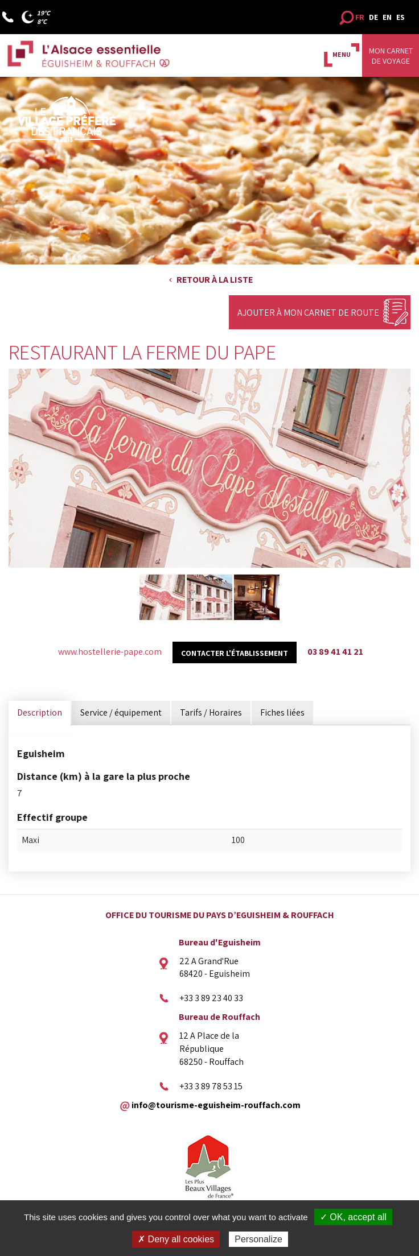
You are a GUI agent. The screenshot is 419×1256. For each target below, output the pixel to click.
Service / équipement (121, 712)
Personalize (258, 1239)
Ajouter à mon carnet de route (308, 313)
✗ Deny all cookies (176, 1239)
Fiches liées (282, 712)
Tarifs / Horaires (211, 712)
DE (373, 17)
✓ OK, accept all (353, 1217)
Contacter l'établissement (234, 653)
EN (387, 17)
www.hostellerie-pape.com (110, 652)
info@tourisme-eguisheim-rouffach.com (216, 1105)
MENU (341, 54)
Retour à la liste (214, 280)
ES (400, 17)
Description (39, 712)
